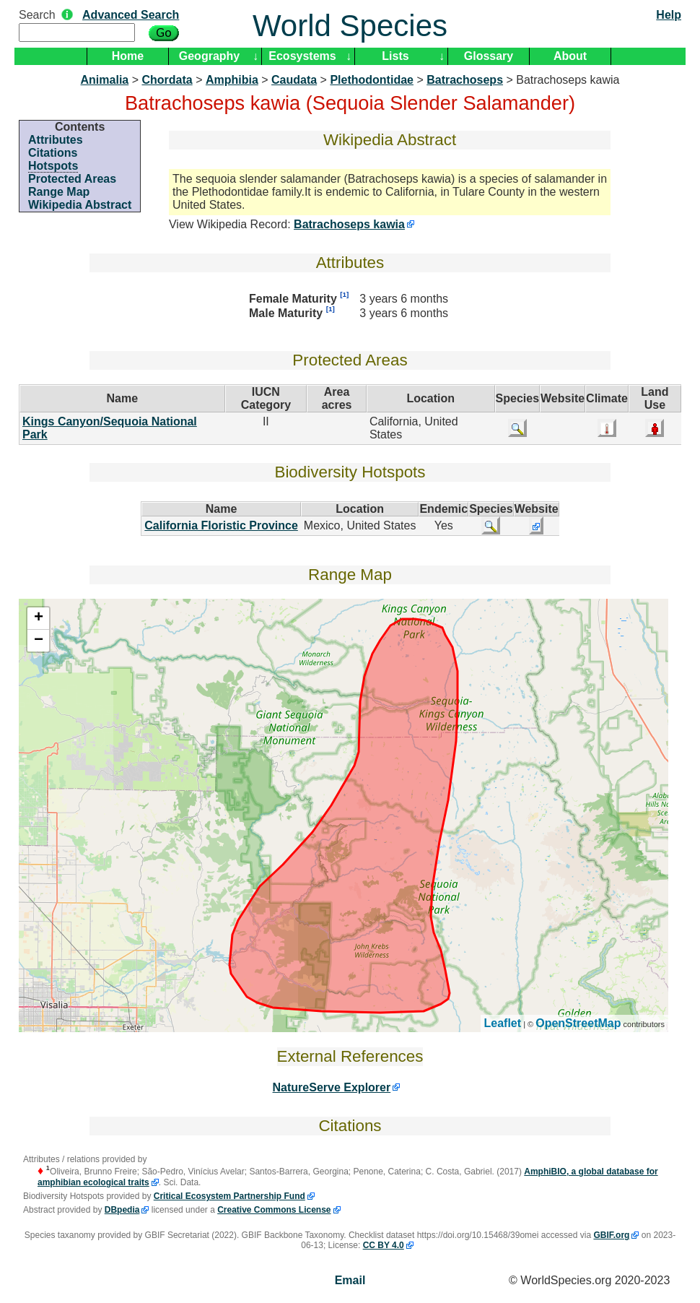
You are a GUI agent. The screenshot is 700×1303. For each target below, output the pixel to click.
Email (350, 1280)
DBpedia (122, 1210)
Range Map (58, 192)
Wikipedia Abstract (79, 205)
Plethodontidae (372, 80)
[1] (344, 294)
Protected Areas (72, 179)
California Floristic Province (221, 525)
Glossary (488, 56)
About (570, 56)
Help (668, 15)
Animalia (105, 80)
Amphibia (232, 80)
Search (37, 15)
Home (128, 56)
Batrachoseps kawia (349, 224)
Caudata (294, 80)
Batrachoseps (464, 80)
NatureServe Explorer (332, 1087)
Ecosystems (302, 56)
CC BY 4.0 (383, 1245)
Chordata (166, 80)
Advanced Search (130, 15)
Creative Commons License (274, 1210)
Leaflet (503, 1023)
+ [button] (38, 618)
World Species (350, 26)
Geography (209, 56)
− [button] (38, 641)
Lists (395, 56)
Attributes (55, 140)
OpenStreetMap (578, 1023)
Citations (52, 153)
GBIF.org (611, 1235)
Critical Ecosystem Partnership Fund (229, 1196)
